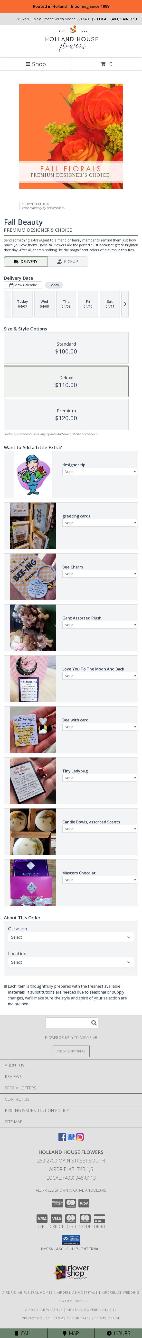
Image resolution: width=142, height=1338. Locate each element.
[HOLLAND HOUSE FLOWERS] (71, 51)
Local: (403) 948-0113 (71, 1177)
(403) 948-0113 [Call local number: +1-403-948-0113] (123, 18)
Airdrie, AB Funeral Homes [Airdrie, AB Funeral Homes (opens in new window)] (27, 1292)
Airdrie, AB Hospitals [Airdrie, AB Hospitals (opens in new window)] (77, 1292)
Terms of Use (107, 1318)
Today (54, 285)
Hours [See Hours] (118, 1333)
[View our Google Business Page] (71, 1139)
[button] (71, 1240)
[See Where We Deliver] (71, 1051)
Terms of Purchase (72, 1318)
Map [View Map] (71, 1333)
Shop (35, 64)
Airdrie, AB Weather (44, 1309)
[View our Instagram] (80, 1139)
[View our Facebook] (62, 1139)
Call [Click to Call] (23, 1333)
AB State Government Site (92, 1309)
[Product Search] (72, 1022)
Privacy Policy (36, 1318)
